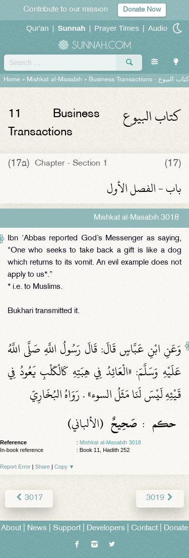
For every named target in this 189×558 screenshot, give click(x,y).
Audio (157, 28)
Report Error (15, 467)
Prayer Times (116, 28)
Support (67, 528)
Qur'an (37, 28)
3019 (160, 498)
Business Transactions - (139, 80)
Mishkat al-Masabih (54, 80)
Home (12, 80)
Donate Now (142, 10)
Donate (176, 528)
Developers (106, 528)
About (11, 528)
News (37, 528)
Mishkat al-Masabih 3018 (110, 442)
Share (42, 467)
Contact (144, 528)
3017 (29, 498)
